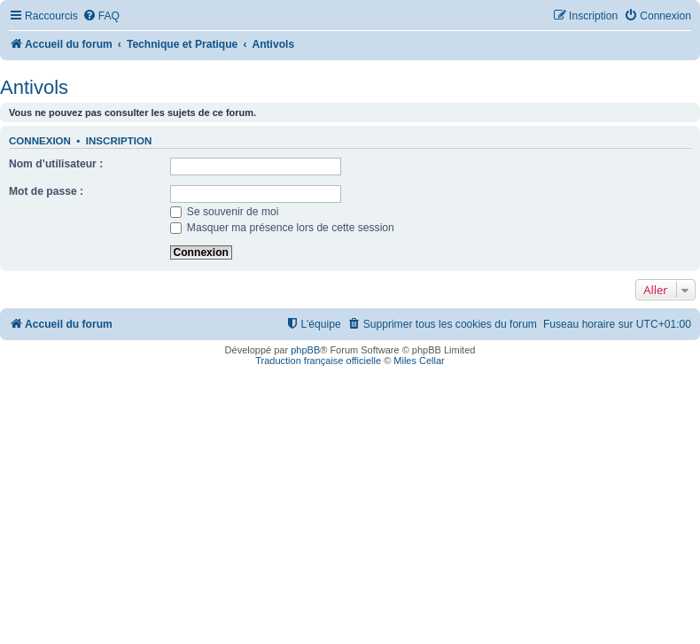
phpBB (305, 350)
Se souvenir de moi (224, 212)
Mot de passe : (46, 191)
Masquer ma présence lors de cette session (282, 227)
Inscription (119, 141)
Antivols (34, 87)
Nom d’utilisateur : (56, 164)
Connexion (40, 141)
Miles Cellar (418, 360)
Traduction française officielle (318, 360)
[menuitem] (101, 16)
